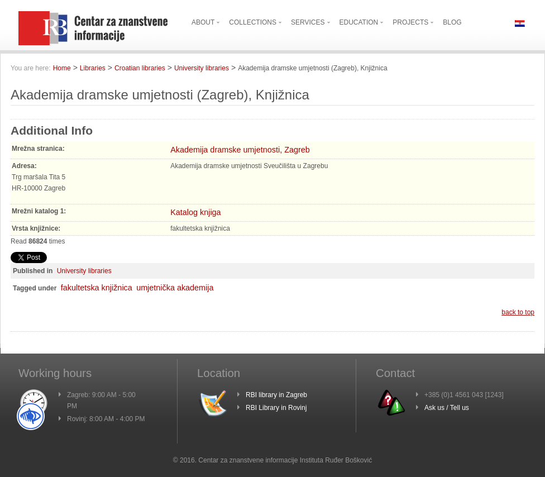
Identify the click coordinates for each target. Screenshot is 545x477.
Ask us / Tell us (446, 408)
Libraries (93, 68)
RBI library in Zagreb (276, 395)
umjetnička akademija (174, 287)
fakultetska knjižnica (96, 287)
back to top (517, 312)
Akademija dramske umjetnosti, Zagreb (240, 149)
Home (62, 68)
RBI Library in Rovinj (276, 408)
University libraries (201, 68)
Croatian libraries (139, 68)
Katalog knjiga (195, 212)
